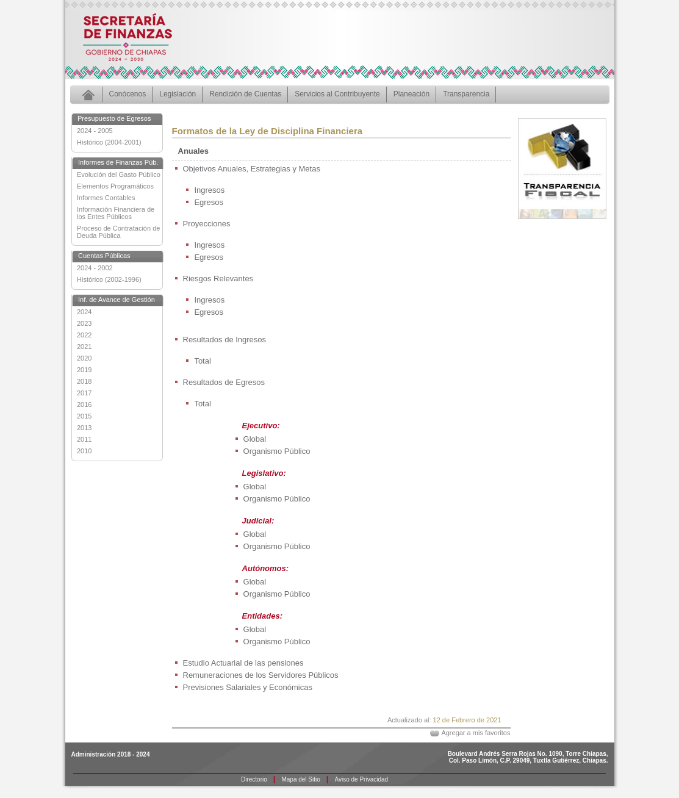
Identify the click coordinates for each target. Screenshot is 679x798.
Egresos (208, 202)
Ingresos (209, 190)
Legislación (177, 94)
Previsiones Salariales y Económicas (247, 687)
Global (255, 439)
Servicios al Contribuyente (337, 94)
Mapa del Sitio (300, 779)
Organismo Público (277, 451)
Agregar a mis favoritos (475, 732)
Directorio (254, 779)
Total (202, 360)
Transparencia (466, 94)
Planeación (411, 94)
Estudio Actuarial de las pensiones (243, 662)
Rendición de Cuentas (245, 94)
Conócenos (127, 94)
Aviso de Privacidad (361, 779)
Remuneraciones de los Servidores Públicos (261, 675)
